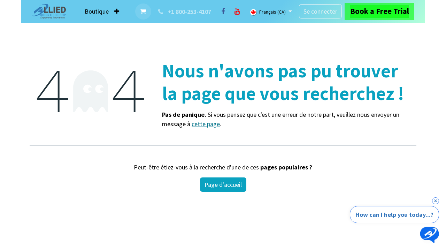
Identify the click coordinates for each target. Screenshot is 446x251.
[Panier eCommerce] (143, 11)
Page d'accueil (223, 185)
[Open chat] (429, 234)
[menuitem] (97, 11)
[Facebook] (223, 11)
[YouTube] (237, 11)
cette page (206, 124)
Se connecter (320, 11)
